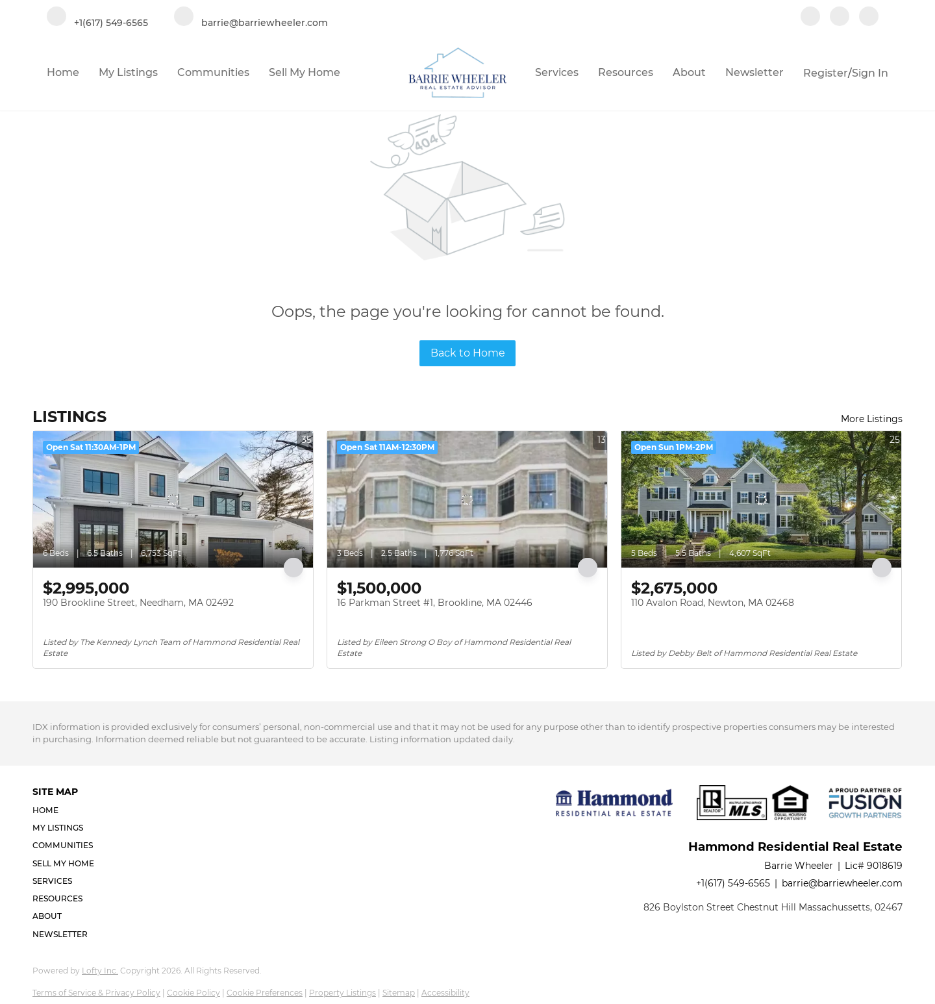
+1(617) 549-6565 (733, 883)
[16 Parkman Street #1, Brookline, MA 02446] (467, 499)
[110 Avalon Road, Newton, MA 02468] (761, 499)
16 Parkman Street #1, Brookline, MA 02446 (434, 603)
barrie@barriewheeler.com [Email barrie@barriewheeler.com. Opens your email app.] (842, 883)
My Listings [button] (128, 72)
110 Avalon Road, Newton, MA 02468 (712, 603)
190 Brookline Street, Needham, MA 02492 (138, 603)
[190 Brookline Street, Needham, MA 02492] (173, 499)
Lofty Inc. (100, 970)
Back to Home (467, 353)
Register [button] (825, 73)
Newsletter (754, 72)
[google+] (869, 17)
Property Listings (342, 993)
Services (557, 72)
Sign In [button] (870, 73)
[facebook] (810, 17)
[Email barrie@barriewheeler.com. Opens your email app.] (251, 17)
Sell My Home (304, 72)
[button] (67, 810)
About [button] (689, 72)
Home (63, 72)
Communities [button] (213, 72)
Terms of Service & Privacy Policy (96, 993)
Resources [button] (625, 72)
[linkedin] (839, 17)
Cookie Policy (193, 993)
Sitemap (398, 993)
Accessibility (445, 993)
